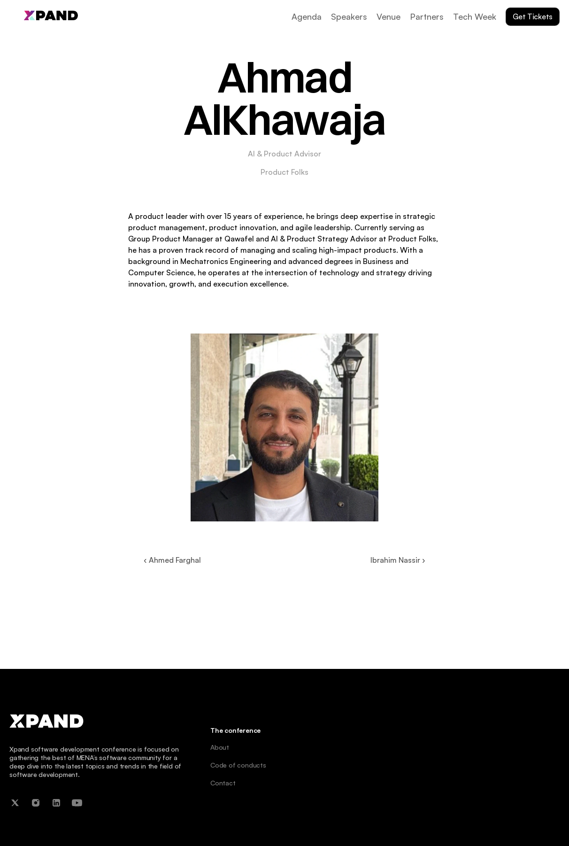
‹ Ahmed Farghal (172, 560)
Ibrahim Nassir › (397, 560)
